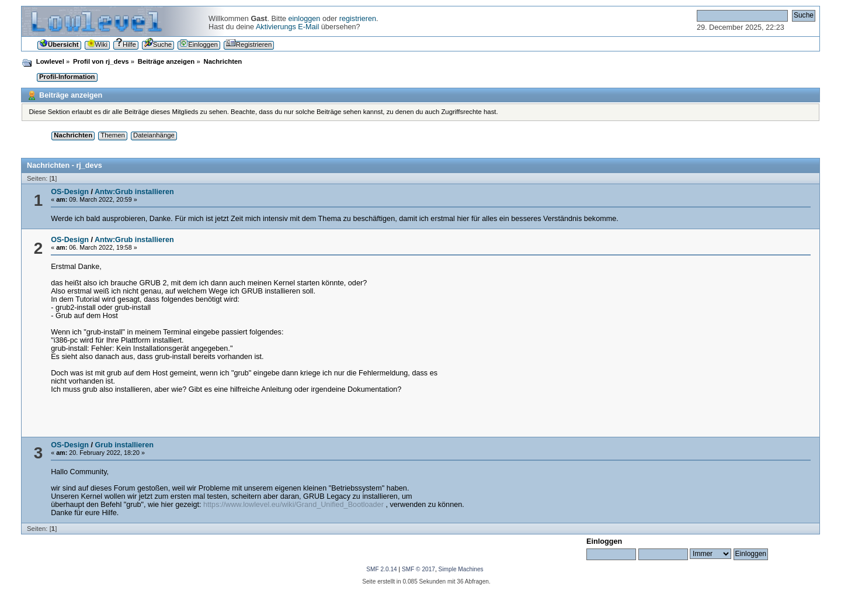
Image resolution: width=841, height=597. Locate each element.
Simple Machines (461, 569)
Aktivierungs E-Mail (287, 27)
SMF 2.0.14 (381, 569)
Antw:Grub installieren (134, 192)
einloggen (304, 19)
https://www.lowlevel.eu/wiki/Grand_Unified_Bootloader (293, 505)
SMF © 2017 (418, 569)
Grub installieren (124, 445)
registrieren (357, 19)
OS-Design (70, 192)
